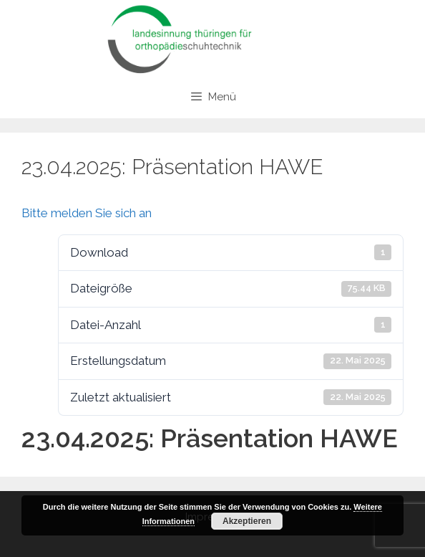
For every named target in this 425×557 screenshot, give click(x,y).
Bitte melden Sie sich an (86, 213)
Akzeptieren (247, 521)
